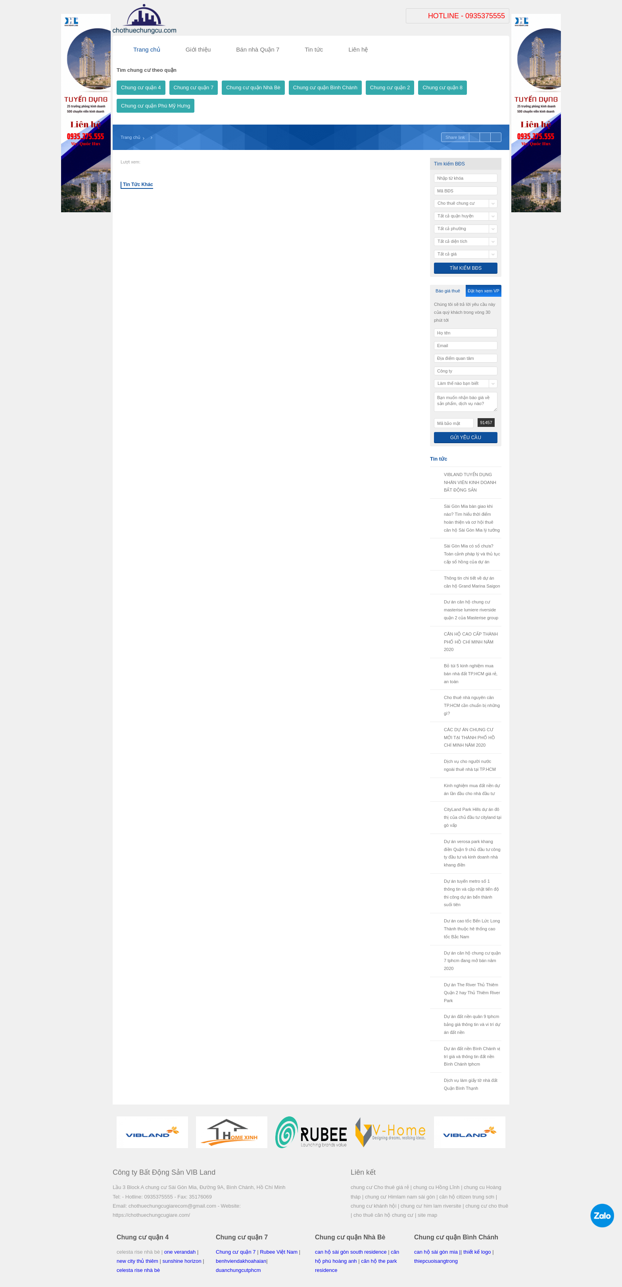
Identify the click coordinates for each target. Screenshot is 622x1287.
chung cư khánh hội (373, 1206)
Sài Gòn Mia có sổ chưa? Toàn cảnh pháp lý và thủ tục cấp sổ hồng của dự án (472, 554)
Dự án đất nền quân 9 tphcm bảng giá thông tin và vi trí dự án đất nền (472, 1024)
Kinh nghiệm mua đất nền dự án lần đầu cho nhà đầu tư (472, 789)
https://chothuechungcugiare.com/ (151, 1215)
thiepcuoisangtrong (436, 1261)
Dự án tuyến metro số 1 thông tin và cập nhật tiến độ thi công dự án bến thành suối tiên (471, 893)
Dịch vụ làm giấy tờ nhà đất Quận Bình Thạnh (470, 1084)
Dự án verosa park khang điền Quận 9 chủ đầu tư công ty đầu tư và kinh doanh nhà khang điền (472, 853)
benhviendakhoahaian (241, 1261)
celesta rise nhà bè (138, 1270)
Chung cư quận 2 (390, 87)
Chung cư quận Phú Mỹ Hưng (155, 106)
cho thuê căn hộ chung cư (383, 1215)
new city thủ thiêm (137, 1261)
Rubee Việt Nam (279, 1252)
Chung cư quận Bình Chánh (325, 87)
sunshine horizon (181, 1261)
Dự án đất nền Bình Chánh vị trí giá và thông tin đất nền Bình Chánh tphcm (472, 1056)
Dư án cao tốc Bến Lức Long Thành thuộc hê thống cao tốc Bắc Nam (472, 928)
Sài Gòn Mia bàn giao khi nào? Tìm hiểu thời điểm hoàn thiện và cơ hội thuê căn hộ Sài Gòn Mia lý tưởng (472, 518)
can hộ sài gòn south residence (351, 1252)
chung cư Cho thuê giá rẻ (380, 1187)
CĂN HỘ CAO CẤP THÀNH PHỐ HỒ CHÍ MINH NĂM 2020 (471, 642)
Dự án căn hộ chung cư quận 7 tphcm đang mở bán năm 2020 (472, 961)
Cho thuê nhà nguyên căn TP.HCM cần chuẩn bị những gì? (472, 705)
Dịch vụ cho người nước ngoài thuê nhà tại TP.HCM (470, 765)
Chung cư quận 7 (194, 87)
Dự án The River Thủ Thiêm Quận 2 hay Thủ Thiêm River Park (472, 992)
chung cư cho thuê (486, 1206)
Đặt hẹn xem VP (483, 290)
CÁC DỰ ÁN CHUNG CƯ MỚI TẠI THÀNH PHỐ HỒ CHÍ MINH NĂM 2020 (469, 737)
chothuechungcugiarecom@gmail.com (172, 1206)
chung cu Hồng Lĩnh (436, 1187)
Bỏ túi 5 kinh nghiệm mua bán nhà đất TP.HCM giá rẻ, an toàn (470, 673)
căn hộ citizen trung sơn (466, 1197)
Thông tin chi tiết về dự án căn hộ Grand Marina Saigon (472, 582)
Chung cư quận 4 (141, 87)
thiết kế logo (477, 1252)
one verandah (180, 1252)
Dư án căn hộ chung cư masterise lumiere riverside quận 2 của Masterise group (471, 609)
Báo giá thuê (448, 290)
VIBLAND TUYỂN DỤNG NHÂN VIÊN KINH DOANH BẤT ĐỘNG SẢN (470, 482)
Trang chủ (130, 137)
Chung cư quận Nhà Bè (253, 87)
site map (427, 1215)
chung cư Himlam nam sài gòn (400, 1197)
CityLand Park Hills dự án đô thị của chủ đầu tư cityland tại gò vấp (472, 817)
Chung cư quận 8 (442, 87)
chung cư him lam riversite (431, 1206)
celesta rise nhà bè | (140, 1252)
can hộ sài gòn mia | (437, 1252)
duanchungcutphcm (238, 1270)
